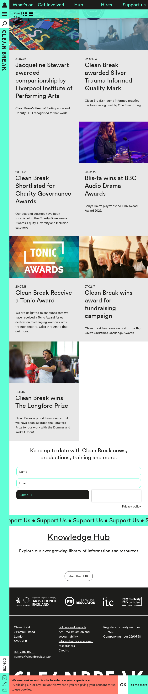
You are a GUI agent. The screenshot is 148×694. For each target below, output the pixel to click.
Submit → (25, 495)
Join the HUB (78, 576)
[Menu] (4, 14)
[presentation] (116, 496)
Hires (106, 5)
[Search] (4, 23)
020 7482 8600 (24, 652)
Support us (134, 5)
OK (123, 684)
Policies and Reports (72, 627)
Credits (64, 650)
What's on (23, 5)
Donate (5, 664)
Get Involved (51, 5)
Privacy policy (131, 506)
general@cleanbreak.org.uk (32, 656)
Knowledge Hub (79, 536)
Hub (78, 5)
